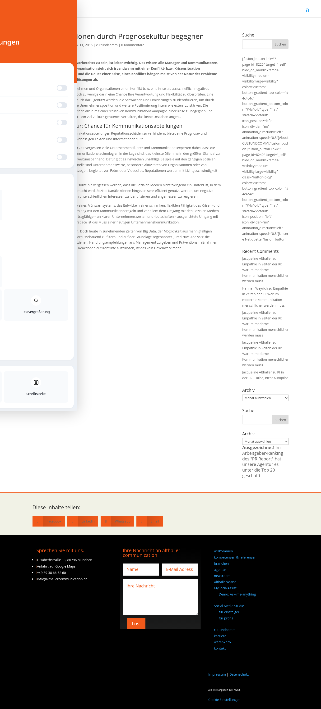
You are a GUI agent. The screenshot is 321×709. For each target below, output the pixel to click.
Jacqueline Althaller (54, 45)
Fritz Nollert (48, 277)
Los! (136, 623)
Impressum (217, 674)
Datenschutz (239, 674)
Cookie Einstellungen (224, 699)
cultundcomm (107, 45)
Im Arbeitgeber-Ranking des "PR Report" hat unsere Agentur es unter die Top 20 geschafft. (262, 461)
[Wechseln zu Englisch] (251, 661)
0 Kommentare (132, 45)
